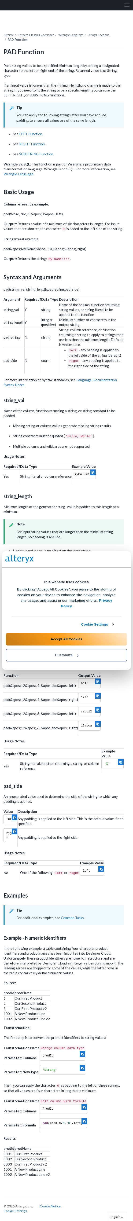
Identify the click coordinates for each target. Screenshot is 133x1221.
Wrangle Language (70, 35)
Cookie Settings (94, 624)
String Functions (98, 35)
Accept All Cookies (66, 639)
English (116, 1217)
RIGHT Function (32, 144)
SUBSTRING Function (36, 154)
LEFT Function (30, 134)
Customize (66, 655)
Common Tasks (72, 918)
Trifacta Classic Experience (36, 35)
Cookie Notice (50, 1206)
